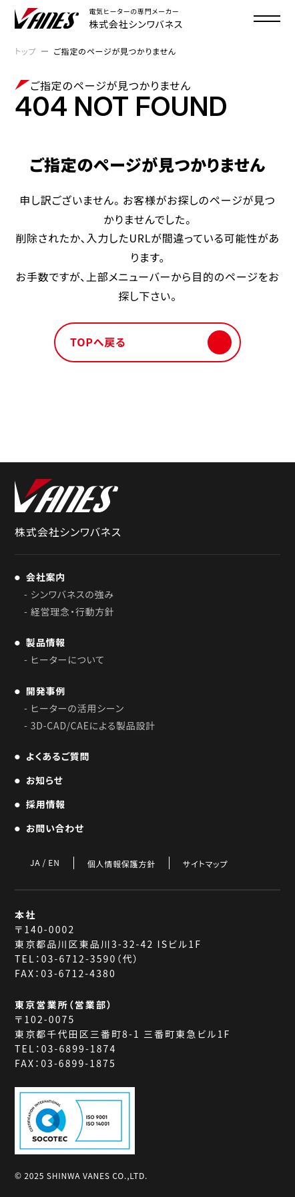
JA (35, 863)
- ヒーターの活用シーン (74, 708)
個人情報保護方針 (121, 863)
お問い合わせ (52, 828)
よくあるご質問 (55, 756)
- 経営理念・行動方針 (69, 611)
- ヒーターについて (64, 659)
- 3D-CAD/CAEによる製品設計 (90, 725)
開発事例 (43, 690)
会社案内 (43, 577)
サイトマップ (205, 863)
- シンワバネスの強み (69, 594)
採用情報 (47, 804)
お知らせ (42, 780)
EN (53, 863)
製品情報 (43, 642)
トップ (25, 51)
